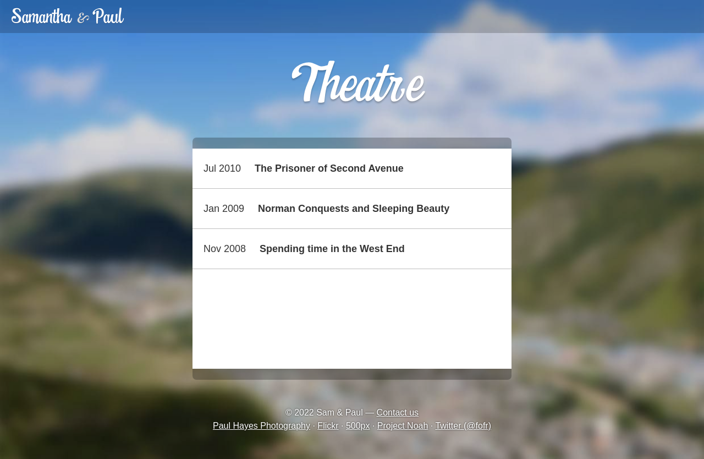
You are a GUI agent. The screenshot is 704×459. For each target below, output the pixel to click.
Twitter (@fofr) (463, 425)
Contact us (398, 412)
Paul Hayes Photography (261, 425)
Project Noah (402, 425)
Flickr (327, 425)
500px (358, 425)
